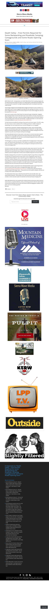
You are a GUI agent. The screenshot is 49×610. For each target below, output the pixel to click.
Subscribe (35, 201)
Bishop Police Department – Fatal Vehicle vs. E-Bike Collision (13, 486)
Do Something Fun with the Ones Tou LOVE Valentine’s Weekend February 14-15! (14, 512)
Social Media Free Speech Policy (36, 578)
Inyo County (29, 42)
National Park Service (37, 42)
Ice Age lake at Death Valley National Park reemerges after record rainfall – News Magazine (14, 538)
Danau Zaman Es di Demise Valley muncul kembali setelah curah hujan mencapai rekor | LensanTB (14, 544)
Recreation (7, 43)
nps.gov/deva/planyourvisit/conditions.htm (22, 120)
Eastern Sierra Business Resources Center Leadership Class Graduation (14, 533)
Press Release (9, 42)
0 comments (13, 43)
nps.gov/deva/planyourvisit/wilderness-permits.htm (16, 168)
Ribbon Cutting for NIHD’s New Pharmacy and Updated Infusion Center (13, 527)
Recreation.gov (14, 112)
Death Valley (23, 42)
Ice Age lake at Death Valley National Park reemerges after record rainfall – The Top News (14, 551)
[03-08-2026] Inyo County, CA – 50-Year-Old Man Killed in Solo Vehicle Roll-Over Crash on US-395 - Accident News (14, 499)
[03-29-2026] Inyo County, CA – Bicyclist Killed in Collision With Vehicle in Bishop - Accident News (14, 491)
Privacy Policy (26, 578)
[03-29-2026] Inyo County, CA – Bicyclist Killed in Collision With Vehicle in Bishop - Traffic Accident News (14, 483)
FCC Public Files (24, 224)
